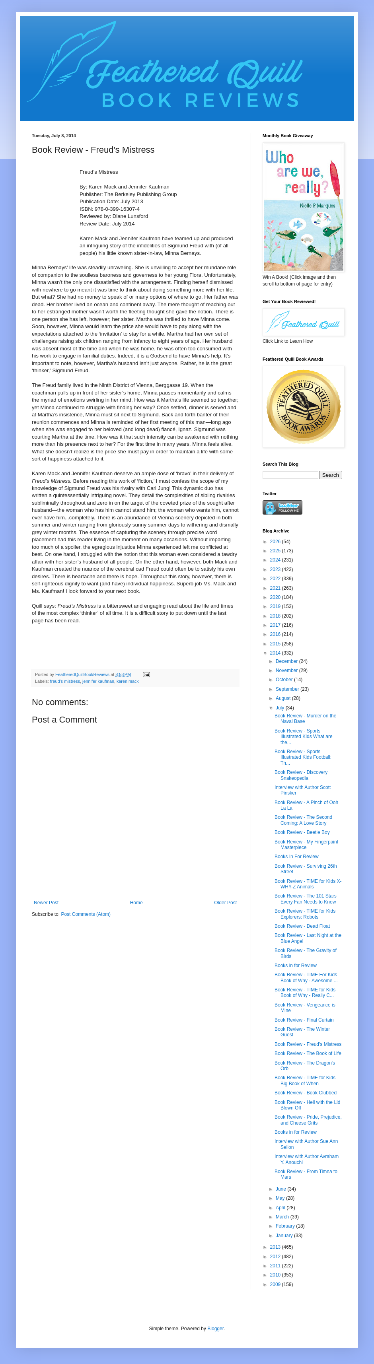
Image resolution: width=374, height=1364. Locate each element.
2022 (276, 578)
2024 (276, 560)
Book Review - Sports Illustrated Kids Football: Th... (303, 757)
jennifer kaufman (98, 681)
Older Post (225, 902)
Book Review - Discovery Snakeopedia (301, 775)
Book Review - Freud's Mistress (308, 1044)
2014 (276, 653)
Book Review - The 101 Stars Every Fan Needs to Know (306, 898)
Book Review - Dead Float (302, 926)
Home (136, 902)
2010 (276, 1275)
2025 (276, 551)
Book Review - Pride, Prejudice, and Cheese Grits (308, 1119)
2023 (276, 569)
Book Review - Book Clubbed (306, 1093)
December (287, 661)
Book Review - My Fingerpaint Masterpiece (306, 844)
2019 (276, 606)
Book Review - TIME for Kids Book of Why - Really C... (305, 992)
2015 (276, 644)
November (287, 670)
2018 (276, 616)
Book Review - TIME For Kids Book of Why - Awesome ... (306, 977)
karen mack (128, 681)
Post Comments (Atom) (86, 914)
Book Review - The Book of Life (308, 1053)
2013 (276, 1247)
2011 (276, 1266)
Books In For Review (297, 856)
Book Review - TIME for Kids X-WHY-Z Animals (308, 884)
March (283, 1217)
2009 (276, 1284)
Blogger (215, 1328)
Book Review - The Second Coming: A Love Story (303, 820)
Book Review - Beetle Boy (302, 832)
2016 (276, 634)
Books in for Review (296, 965)
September (288, 689)
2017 (276, 625)
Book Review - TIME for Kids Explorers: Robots (305, 913)
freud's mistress (65, 681)
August (284, 698)
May (281, 1198)
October (285, 679)
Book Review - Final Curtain (304, 1020)
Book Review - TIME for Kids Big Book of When (305, 1080)
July (281, 708)
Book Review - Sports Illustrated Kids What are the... (304, 736)
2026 (276, 541)
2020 (276, 597)
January (285, 1235)
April (281, 1208)
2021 (276, 588)
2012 (276, 1256)
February (286, 1226)
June (281, 1189)
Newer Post (46, 902)
